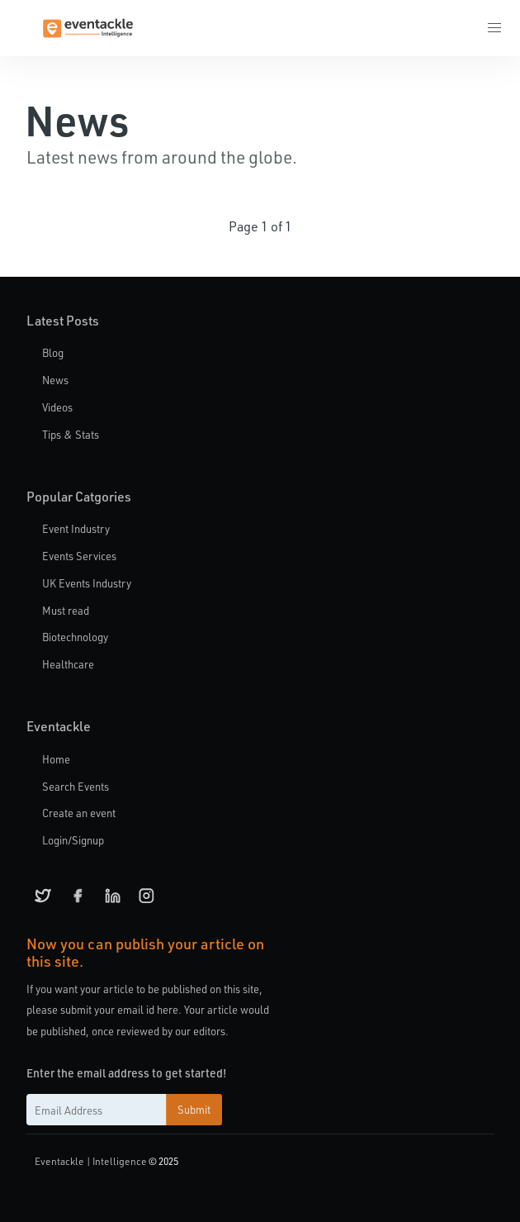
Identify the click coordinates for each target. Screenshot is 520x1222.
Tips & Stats (70, 434)
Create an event (79, 813)
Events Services (79, 556)
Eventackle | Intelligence (91, 1160)
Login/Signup (73, 840)
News (55, 380)
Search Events (75, 786)
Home (56, 759)
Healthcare (68, 664)
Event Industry (76, 528)
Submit (193, 1109)
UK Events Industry (86, 583)
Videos (57, 407)
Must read (65, 610)
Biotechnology (75, 637)
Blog (53, 352)
